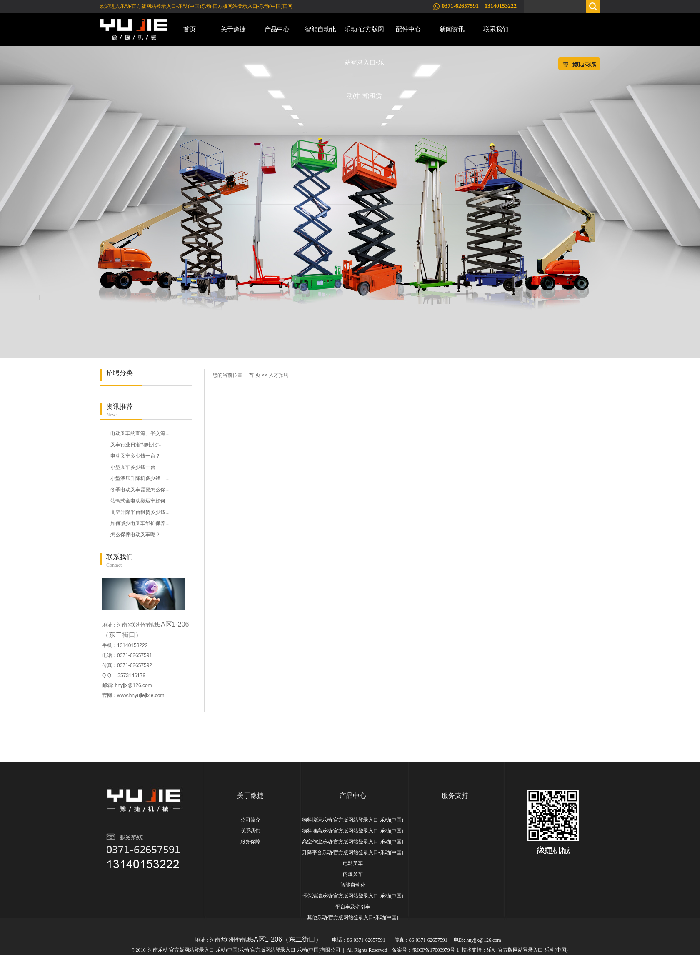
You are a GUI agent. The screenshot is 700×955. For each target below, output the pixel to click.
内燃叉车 (353, 874)
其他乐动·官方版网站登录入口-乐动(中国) (352, 917)
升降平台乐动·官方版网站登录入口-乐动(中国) (352, 852)
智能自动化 (320, 28)
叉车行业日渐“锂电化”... (136, 445)
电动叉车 (353, 863)
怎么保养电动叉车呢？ (135, 535)
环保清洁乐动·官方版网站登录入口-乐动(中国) (352, 896)
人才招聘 (279, 375)
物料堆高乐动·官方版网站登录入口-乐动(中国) (352, 831)
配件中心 (408, 28)
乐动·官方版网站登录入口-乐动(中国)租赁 (364, 35)
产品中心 (277, 28)
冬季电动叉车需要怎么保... (140, 489)
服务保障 (250, 842)
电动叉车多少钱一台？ (135, 456)
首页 (189, 28)
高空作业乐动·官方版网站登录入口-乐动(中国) (352, 842)
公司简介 (250, 820)
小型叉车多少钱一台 (132, 467)
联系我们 (495, 28)
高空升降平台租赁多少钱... (140, 512)
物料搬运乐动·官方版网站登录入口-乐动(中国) (352, 820)
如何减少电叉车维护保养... (140, 523)
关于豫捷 (233, 28)
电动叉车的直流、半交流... (140, 433)
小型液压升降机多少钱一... (140, 478)
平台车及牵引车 (352, 907)
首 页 (254, 375)
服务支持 (455, 795)
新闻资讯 (452, 28)
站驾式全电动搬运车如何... (140, 501)
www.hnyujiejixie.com (140, 695)
